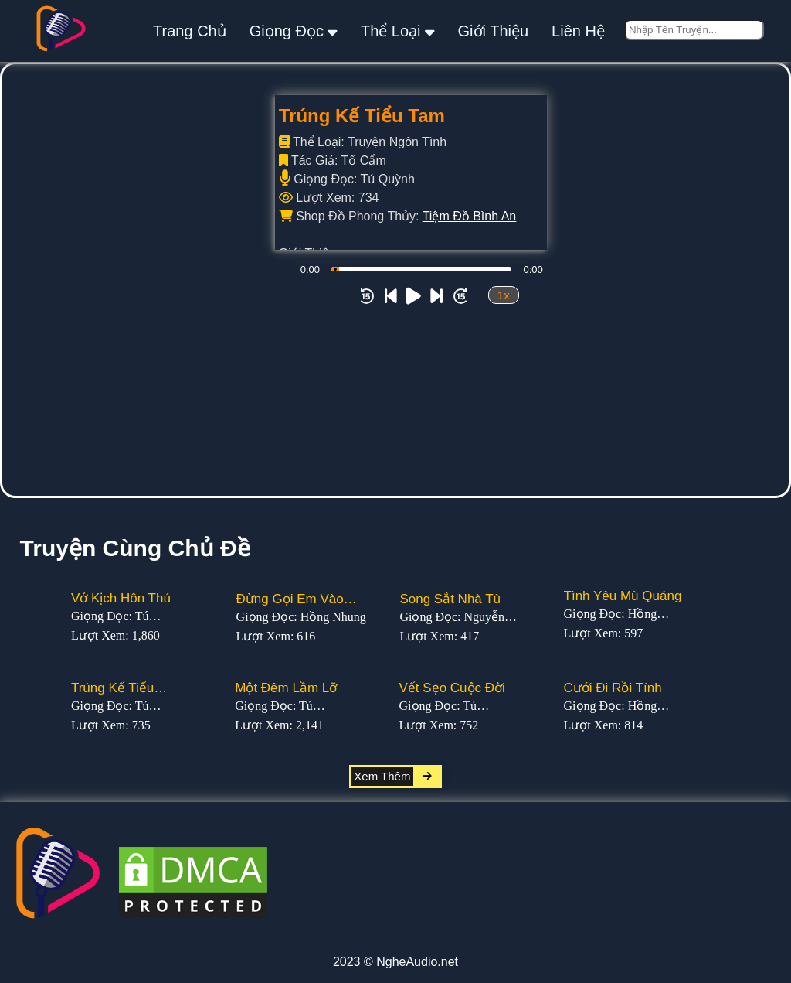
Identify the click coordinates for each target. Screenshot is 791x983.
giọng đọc (294, 30)
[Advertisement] (395, 379)
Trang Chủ (189, 30)
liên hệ (578, 30)
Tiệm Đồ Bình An (470, 216)
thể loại (398, 30)
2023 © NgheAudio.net (395, 961)
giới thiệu (493, 30)
